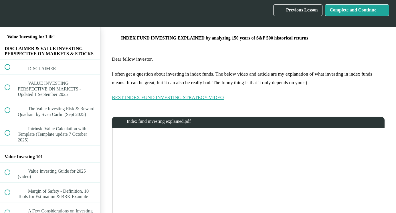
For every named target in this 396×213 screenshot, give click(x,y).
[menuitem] (50, 13)
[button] (10, 13)
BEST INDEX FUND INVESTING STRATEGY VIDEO (168, 97)
